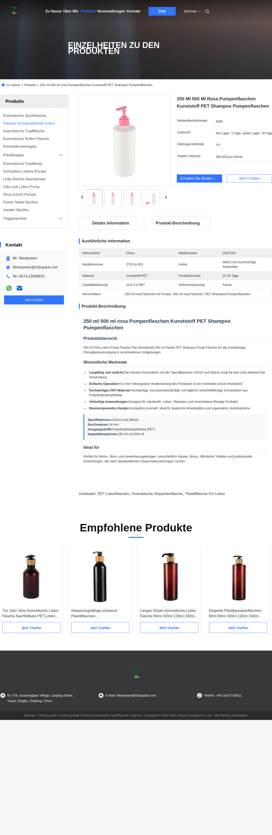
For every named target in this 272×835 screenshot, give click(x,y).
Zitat (162, 11)
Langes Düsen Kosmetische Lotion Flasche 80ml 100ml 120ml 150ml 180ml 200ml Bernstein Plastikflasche (168, 614)
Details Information (110, 223)
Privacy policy (48, 715)
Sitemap (29, 715)
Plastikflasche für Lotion (205, 494)
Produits (88, 11)
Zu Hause (53, 11)
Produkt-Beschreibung (178, 223)
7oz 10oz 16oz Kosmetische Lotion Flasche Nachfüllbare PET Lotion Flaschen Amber (30, 614)
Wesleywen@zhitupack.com (35, 267)
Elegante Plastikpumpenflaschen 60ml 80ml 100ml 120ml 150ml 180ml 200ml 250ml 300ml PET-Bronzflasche (235, 614)
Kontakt (133, 11)
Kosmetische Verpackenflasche (157, 494)
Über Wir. (71, 11)
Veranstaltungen (111, 11)
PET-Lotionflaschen (113, 494)
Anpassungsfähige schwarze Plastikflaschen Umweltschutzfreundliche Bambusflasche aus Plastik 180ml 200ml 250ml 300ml (98, 614)
